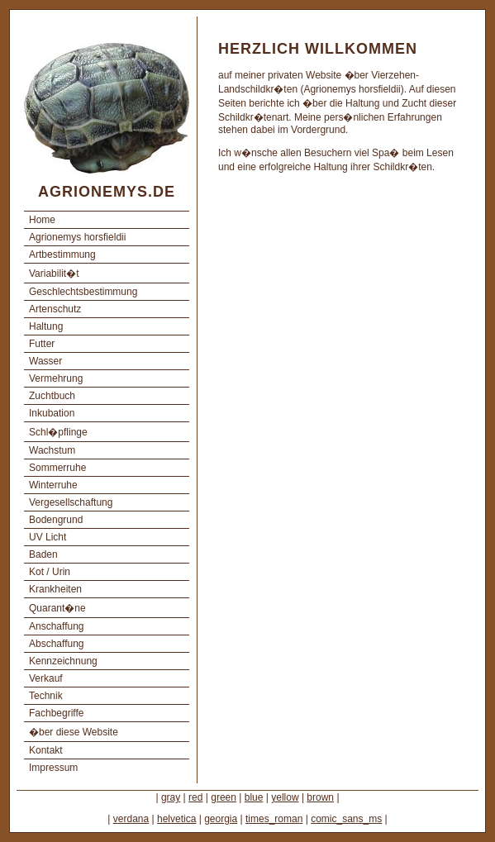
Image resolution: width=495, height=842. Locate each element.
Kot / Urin (49, 572)
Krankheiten (55, 589)
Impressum (53, 767)
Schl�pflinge (58, 432)
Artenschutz (55, 309)
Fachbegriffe (56, 713)
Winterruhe (53, 485)
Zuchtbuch (52, 396)
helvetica (176, 819)
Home (42, 220)
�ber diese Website (73, 732)
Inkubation (51, 413)
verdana (131, 819)
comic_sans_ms (346, 819)
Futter (42, 344)
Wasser (45, 361)
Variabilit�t (54, 273)
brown (320, 797)
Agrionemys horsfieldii (77, 237)
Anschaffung (56, 626)
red (195, 797)
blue (254, 797)
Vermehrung (56, 378)
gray (170, 797)
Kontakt (46, 750)
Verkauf (46, 678)
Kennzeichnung (63, 661)
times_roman (273, 819)
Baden (43, 554)
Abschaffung (56, 643)
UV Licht (47, 537)
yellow (284, 797)
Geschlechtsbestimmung (83, 291)
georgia (220, 819)
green (223, 797)
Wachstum (52, 450)
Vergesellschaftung (70, 502)
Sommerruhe (57, 467)
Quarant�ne (57, 608)
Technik (46, 696)
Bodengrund (56, 520)
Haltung (46, 326)
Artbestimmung (62, 254)
